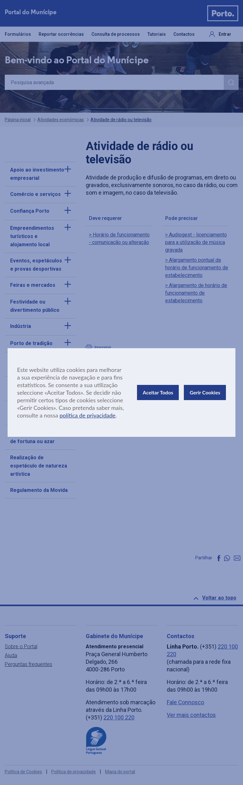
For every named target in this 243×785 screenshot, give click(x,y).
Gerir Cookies (205, 392)
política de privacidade (87, 415)
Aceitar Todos (158, 392)
